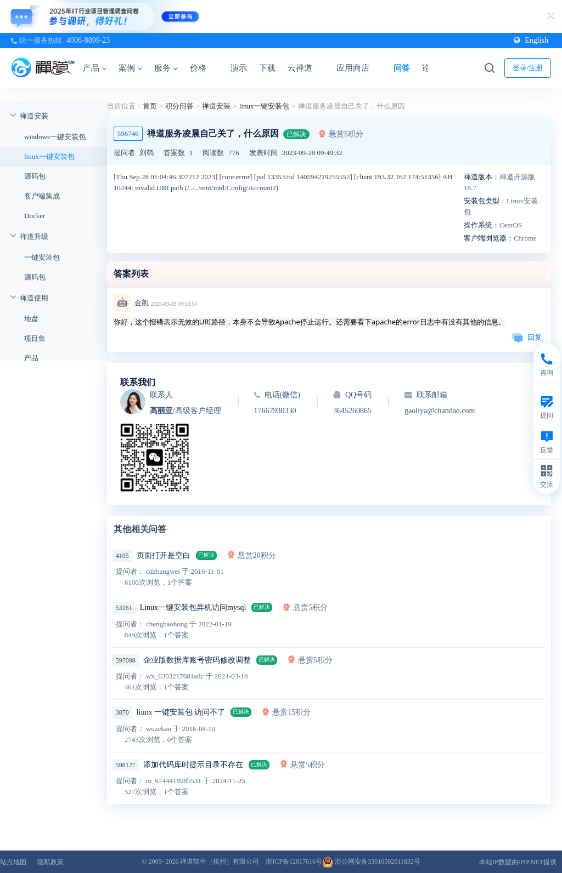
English (531, 40)
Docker (34, 216)
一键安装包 (42, 257)
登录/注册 (528, 68)
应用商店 (352, 68)
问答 (402, 68)
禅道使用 (34, 298)
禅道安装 (34, 116)
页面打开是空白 (163, 555)
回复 (527, 337)
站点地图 (13, 862)
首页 (150, 106)
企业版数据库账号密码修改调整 (197, 660)
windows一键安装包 (55, 137)
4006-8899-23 (88, 40)
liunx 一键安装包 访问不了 (181, 712)
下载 (267, 68)
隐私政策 (50, 862)
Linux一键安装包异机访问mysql (193, 607)
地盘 (31, 319)
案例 (130, 68)
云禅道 (300, 68)
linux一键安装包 (49, 156)
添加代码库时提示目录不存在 (193, 765)
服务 (166, 68)
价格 (198, 68)
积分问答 (179, 106)
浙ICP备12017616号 (294, 861)
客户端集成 (42, 196)
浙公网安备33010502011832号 (371, 861)
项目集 (35, 338)
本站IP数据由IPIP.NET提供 (518, 862)
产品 (94, 68)
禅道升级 (34, 236)
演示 (239, 68)
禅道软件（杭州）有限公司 (219, 861)
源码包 (35, 176)
